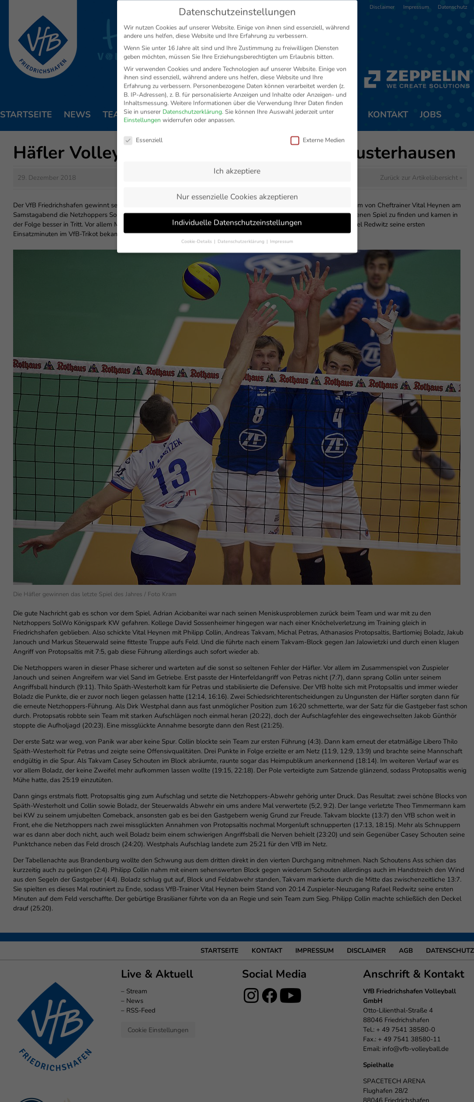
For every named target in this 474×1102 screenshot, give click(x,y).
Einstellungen (142, 78)
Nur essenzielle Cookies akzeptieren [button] (237, 155)
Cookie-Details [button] (197, 199)
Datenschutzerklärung (192, 70)
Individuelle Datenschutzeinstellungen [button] (237, 180)
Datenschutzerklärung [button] (242, 199)
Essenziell (143, 98)
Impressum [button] (281, 199)
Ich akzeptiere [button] (237, 129)
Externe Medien (318, 98)
